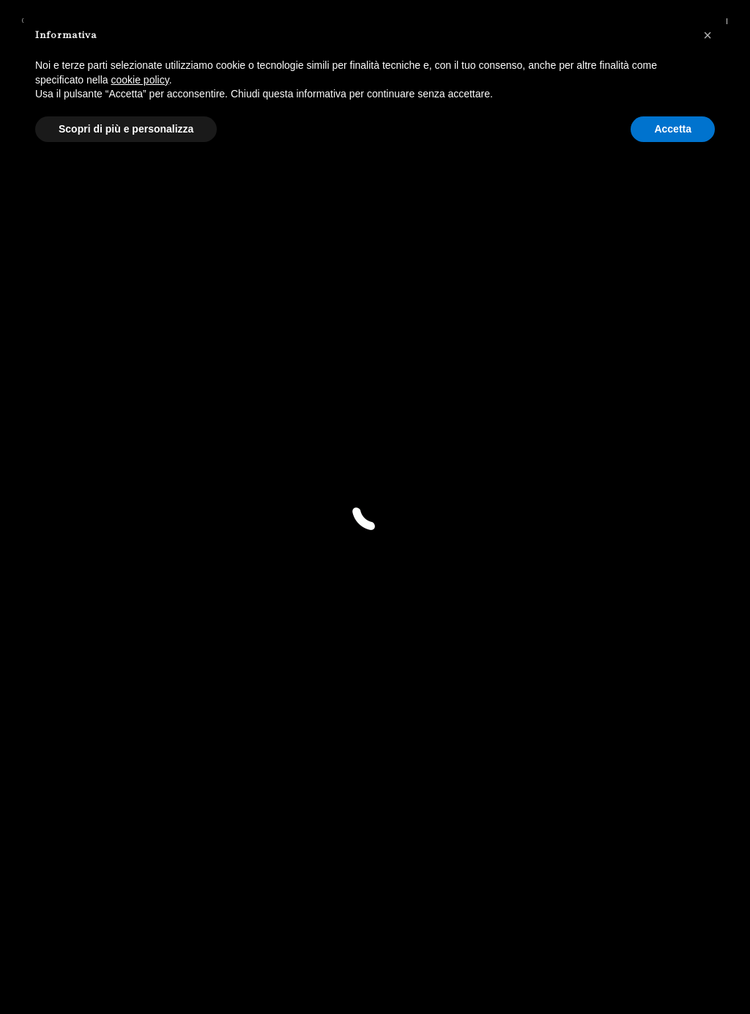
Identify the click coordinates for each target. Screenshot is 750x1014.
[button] (707, 35)
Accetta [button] (672, 129)
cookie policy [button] (140, 80)
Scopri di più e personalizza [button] (126, 129)
